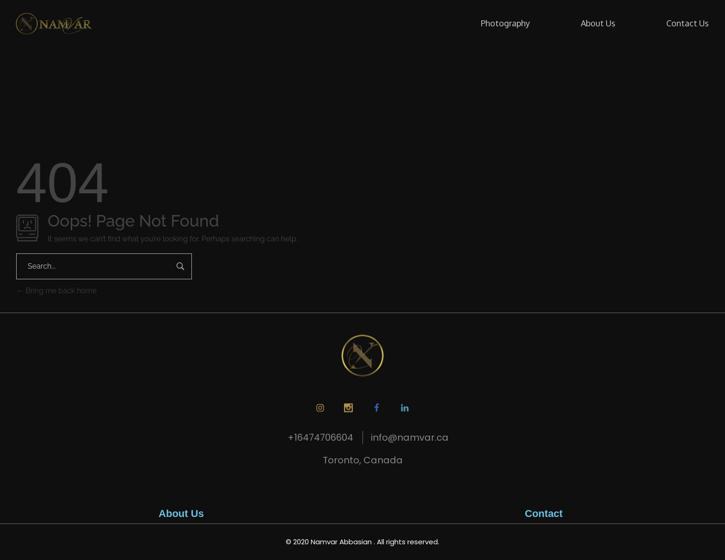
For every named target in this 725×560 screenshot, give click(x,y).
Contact (544, 513)
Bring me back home (56, 290)
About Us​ (181, 513)
